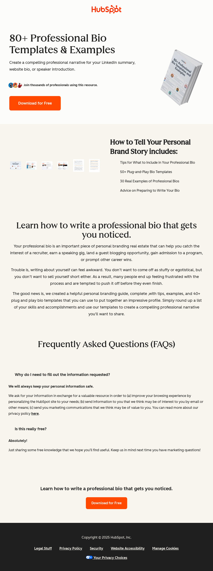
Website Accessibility (128, 548)
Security (96, 548)
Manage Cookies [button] (165, 548)
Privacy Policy (70, 548)
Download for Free (35, 103)
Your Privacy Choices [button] (106, 558)
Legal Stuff (43, 548)
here (35, 414)
